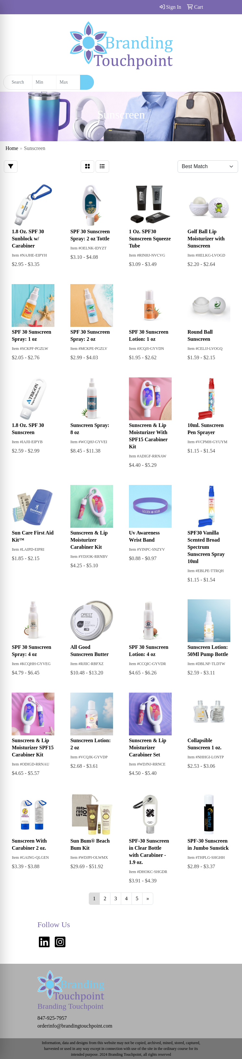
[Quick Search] (17, 82)
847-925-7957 (52, 1018)
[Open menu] (229, 82)
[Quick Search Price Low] (44, 82)
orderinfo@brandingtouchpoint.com (75, 1026)
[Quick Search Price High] (68, 82)
